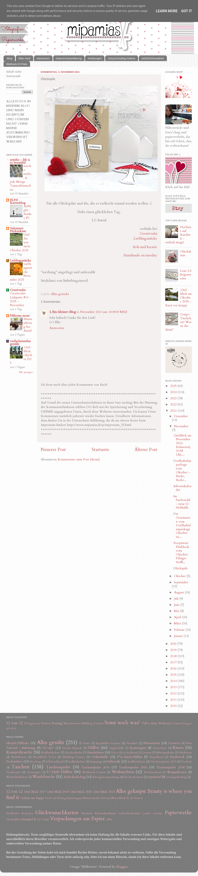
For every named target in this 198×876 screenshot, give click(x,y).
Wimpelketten (177, 772)
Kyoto (114, 752)
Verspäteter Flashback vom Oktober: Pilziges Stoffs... (181, 552)
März (178, 623)
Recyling (35, 762)
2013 (173, 687)
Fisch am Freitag (55, 798)
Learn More (167, 11)
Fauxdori (132, 743)
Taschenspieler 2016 (133, 767)
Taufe (45, 819)
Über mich (24, 58)
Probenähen (14, 761)
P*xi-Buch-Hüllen (129, 757)
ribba (109, 819)
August (179, 592)
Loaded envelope (152, 813)
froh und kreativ (145, 247)
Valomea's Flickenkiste (18, 229)
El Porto (84, 743)
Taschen (20, 766)
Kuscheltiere (95, 752)
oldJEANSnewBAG (152, 58)
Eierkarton (27, 813)
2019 (173, 650)
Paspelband (156, 757)
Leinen (147, 753)
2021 (173, 411)
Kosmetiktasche (19, 752)
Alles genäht (50, 742)
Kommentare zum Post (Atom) (79, 459)
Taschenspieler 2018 (170, 767)
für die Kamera (133, 777)
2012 (173, 693)
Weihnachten (123, 772)
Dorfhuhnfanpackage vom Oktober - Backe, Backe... (182, 470)
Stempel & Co (31, 819)
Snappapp (96, 762)
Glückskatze (185, 253)
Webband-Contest (170, 723)
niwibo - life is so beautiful (20, 161)
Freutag (57, 723)
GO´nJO (48, 748)
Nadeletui (185, 753)
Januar (179, 636)
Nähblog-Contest (92, 723)
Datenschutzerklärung (69, 58)
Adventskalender (182, 488)
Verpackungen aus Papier (77, 818)
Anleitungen (95, 58)
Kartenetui (160, 748)
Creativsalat (148, 233)
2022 (173, 404)
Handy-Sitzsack (72, 748)
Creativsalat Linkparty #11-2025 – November (20, 299)
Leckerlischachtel (129, 813)
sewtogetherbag (176, 777)
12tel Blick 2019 (58, 792)
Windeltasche (43, 776)
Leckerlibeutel (130, 752)
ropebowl (154, 777)
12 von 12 (14, 723)
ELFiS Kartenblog (18, 201)
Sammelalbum (13, 819)
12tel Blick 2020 (81, 792)
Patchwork (177, 757)
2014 (173, 681)
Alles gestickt (60, 294)
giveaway (11, 728)
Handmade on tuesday (140, 255)
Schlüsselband (54, 762)
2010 (173, 706)
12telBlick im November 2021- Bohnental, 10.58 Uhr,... (182, 445)
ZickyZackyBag (75, 777)
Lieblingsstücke (145, 238)
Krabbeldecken (50, 753)
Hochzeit (87, 813)
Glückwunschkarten (56, 812)
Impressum (43, 58)
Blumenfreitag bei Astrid (28, 325)
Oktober (180, 576)
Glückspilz (180, 568)
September (181, 582)
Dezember (181, 416)
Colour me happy (32, 798)
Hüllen (93, 747)
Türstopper (34, 772)
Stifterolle (113, 761)
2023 (173, 398)
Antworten (56, 328)
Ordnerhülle (99, 757)
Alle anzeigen (26, 372)
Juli (176, 598)
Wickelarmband (152, 772)
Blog (9, 58)
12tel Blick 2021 (104, 792)
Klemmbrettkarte (106, 813)
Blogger (121, 866)
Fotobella (174, 743)
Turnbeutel (13, 772)
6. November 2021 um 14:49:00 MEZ (102, 312)
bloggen (187, 723)
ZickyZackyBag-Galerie (121, 58)
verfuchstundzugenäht (20, 342)
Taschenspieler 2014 (95, 767)
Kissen (178, 747)
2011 (173, 700)
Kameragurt (138, 748)
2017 (173, 662)
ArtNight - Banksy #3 (27, 212)
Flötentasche (151, 743)
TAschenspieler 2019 (163, 762)
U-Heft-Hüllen (59, 772)
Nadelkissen (19, 757)
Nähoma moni (20, 315)
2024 (173, 392)
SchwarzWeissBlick (113, 798)
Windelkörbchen (17, 777)
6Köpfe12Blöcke (17, 743)
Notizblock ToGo (44, 757)
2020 (173, 644)
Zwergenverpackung (106, 777)
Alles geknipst (131, 791)
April (178, 617)
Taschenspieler (58, 767)
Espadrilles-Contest (108, 743)
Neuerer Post (53, 450)
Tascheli (186, 762)
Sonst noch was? (122, 722)
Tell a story (150, 723)
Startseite (100, 450)
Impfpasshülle (116, 748)
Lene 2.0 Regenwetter (185, 275)
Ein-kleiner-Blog (64, 312)
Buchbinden (12, 813)
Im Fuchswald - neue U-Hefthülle (181, 502)
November (181, 426)
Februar (179, 630)
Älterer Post (146, 450)
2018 (173, 656)
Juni (177, 605)
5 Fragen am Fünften (37, 723)
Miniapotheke (165, 753)
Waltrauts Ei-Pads (16, 64)
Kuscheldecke (73, 753)
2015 (173, 675)
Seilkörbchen (76, 762)
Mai (177, 611)
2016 (173, 668)
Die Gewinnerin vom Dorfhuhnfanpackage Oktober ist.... (182, 525)
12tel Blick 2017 (35, 792)
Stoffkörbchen (136, 762)
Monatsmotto (71, 723)
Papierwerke (178, 812)
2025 (173, 386)
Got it (186, 11)
